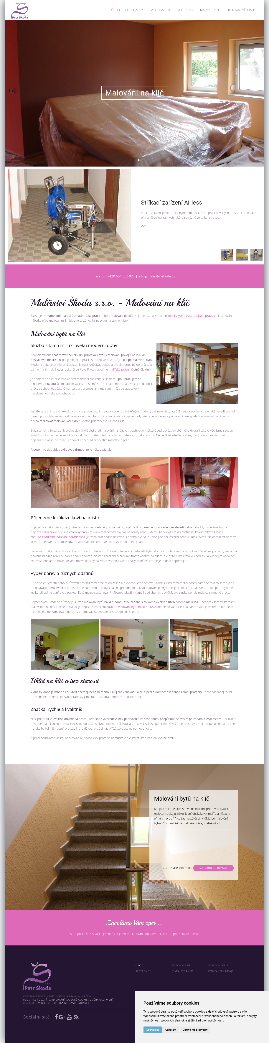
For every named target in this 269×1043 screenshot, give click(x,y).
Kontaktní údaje (241, 10)
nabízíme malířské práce (112, 369)
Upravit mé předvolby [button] (195, 1029)
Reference (186, 10)
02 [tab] (135, 160)
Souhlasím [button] (152, 1029)
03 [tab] (139, 160)
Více (143, 226)
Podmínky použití (35, 999)
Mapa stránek (211, 10)
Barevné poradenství (212, 862)
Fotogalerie (135, 10)
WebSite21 (44, 1003)
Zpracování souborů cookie (68, 999)
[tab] (227, 255)
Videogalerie (161, 10)
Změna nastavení (101, 999)
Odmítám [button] (170, 1029)
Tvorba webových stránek (71, 1003)
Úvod (115, 10)
